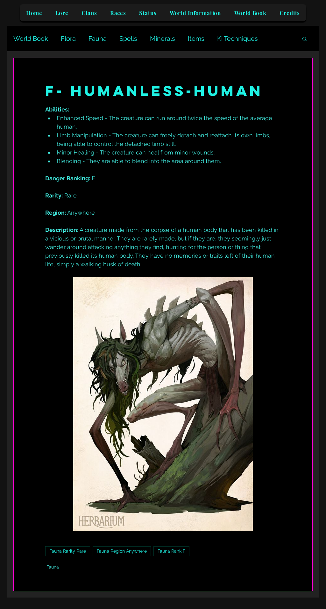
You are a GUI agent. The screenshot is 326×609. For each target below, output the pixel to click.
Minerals (162, 38)
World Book (30, 38)
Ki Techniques (237, 38)
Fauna (98, 38)
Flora (68, 38)
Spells (128, 38)
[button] (304, 38)
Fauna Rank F (171, 551)
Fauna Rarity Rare (67, 551)
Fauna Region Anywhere (122, 551)
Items (196, 38)
